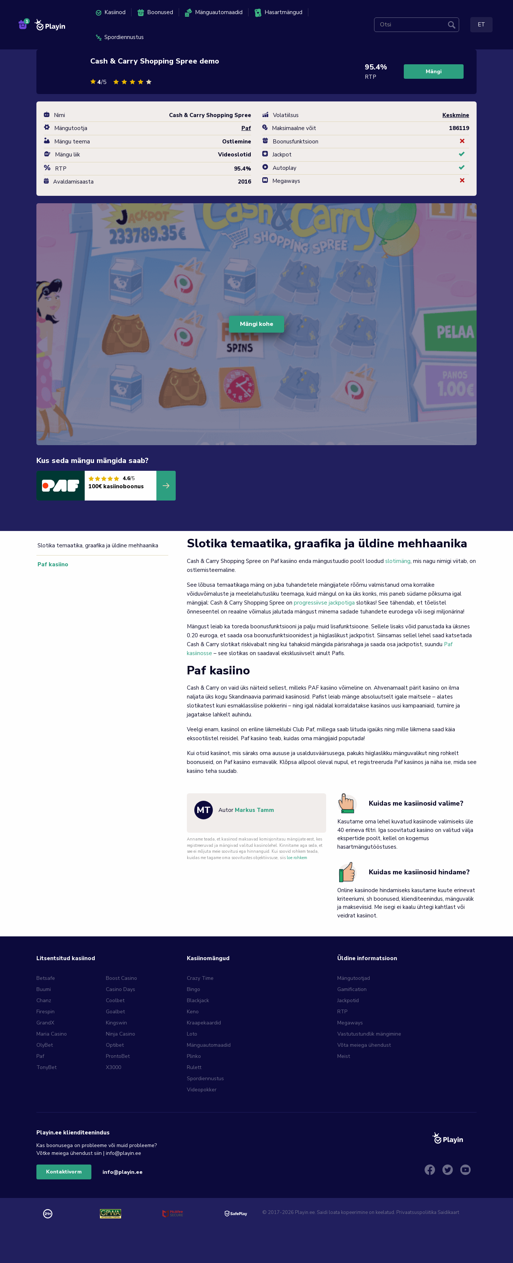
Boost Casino (121, 978)
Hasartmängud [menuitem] (278, 13)
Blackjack (198, 1000)
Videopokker (202, 1089)
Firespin (45, 1011)
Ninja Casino (120, 1033)
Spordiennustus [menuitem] (120, 37)
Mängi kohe (256, 324)
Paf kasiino (49, 564)
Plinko (194, 1056)
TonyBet (46, 1067)
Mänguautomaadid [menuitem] (214, 13)
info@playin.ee (123, 1172)
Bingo (193, 989)
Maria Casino (51, 1033)
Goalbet (115, 1011)
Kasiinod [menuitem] (111, 12)
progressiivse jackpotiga (324, 602)
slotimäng (397, 561)
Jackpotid (348, 1000)
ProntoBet (118, 1056)
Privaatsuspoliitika (416, 1212)
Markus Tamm (254, 810)
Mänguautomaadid (209, 1045)
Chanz (43, 1000)
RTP (342, 1011)
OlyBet (44, 1045)
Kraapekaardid (204, 1022)
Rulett (194, 1067)
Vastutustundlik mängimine (369, 1033)
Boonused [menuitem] (155, 12)
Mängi (434, 71)
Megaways (350, 1022)
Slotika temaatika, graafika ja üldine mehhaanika (96, 545)
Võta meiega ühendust (364, 1045)
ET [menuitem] (481, 24)
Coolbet (115, 1000)
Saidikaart (448, 1212)
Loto (192, 1033)
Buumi (43, 989)
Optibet (115, 1045)
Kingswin (116, 1022)
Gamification (352, 989)
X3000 (113, 1067)
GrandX (45, 1022)
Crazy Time (200, 978)
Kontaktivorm (64, 1171)
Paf (40, 1056)
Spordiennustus (205, 1078)
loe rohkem (297, 858)
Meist (343, 1056)
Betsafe (45, 978)
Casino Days (120, 989)
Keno (193, 1011)
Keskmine (455, 115)
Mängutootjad (353, 978)
